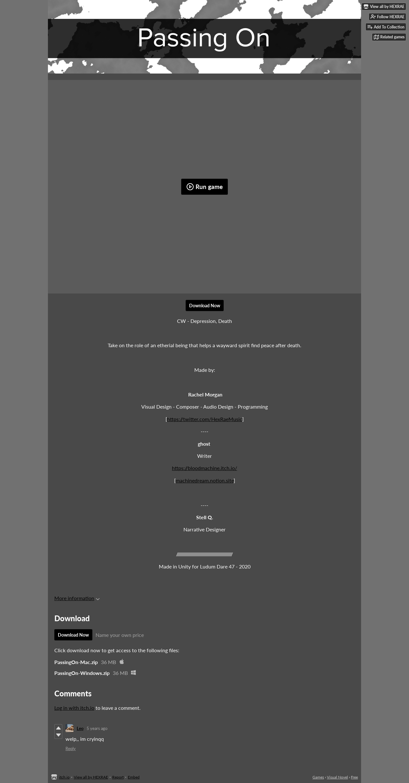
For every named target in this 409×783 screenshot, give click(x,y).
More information (77, 598)
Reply (71, 748)
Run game (204, 187)
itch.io (64, 777)
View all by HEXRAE (91, 777)
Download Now (204, 305)
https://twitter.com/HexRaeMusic (204, 419)
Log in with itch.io (74, 708)
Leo (80, 728)
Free (354, 777)
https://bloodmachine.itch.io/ (204, 468)
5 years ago (97, 728)
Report (118, 777)
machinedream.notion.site (205, 480)
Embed (134, 777)
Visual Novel (337, 777)
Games (318, 777)
